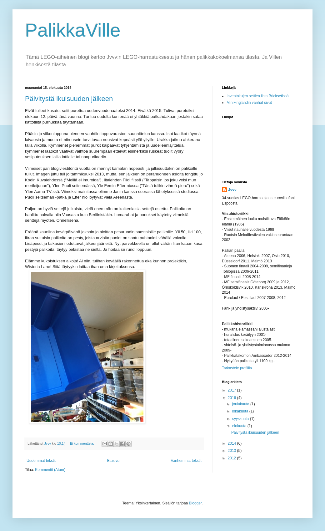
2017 (232, 390)
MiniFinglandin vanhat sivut (249, 102)
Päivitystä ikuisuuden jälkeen (69, 99)
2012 (232, 458)
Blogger (195, 503)
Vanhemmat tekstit (186, 460)
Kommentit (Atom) (50, 470)
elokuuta (240, 426)
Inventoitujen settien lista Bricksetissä (258, 96)
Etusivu (113, 460)
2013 (232, 450)
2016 (232, 398)
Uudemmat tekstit (41, 460)
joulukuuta (241, 404)
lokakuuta (240, 411)
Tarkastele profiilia (237, 368)
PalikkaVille (73, 30)
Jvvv (232, 190)
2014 (232, 443)
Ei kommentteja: (82, 443)
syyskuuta (241, 419)
